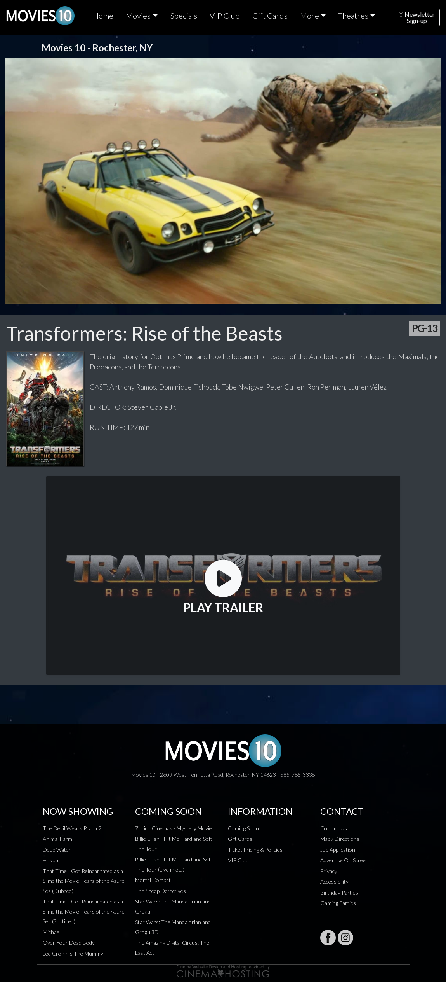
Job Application (337, 849)
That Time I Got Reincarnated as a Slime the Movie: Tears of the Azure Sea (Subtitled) (84, 911)
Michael (52, 932)
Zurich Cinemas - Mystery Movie (173, 828)
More (309, 15)
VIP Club (225, 15)
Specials (183, 15)
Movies (138, 15)
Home (103, 15)
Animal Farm (57, 838)
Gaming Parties (338, 903)
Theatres (353, 15)
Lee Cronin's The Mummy (73, 953)
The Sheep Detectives (160, 891)
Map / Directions (339, 838)
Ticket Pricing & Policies (255, 849)
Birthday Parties (339, 892)
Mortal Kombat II (155, 880)
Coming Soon (243, 828)
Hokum (51, 860)
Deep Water (57, 849)
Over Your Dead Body (69, 942)
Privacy (328, 871)
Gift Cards (270, 15)
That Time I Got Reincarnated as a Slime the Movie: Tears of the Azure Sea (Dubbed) (84, 881)
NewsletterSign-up (417, 17)
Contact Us (333, 828)
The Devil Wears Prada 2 (72, 828)
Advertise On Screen (344, 860)
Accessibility (334, 881)
